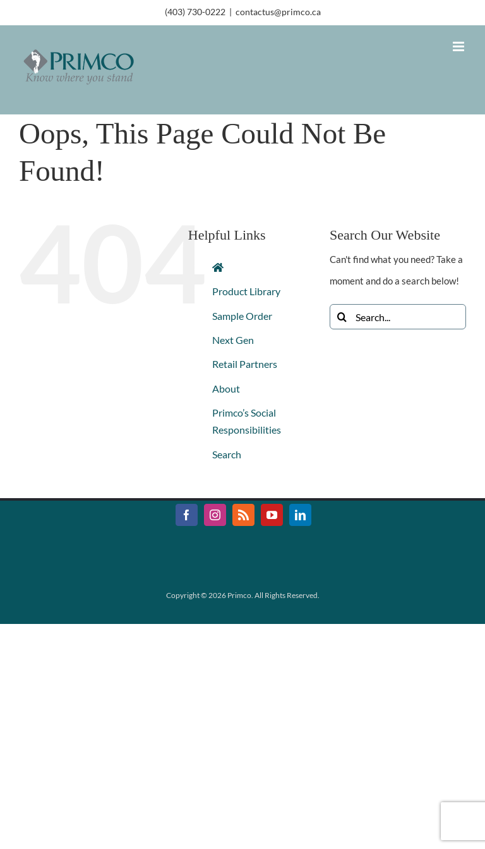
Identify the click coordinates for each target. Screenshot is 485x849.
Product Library (246, 291)
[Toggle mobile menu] (459, 46)
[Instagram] (215, 515)
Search (226, 454)
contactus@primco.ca (278, 11)
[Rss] (243, 515)
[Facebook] (187, 515)
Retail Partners (244, 364)
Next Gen (233, 340)
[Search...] (398, 316)
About (226, 388)
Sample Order (242, 316)
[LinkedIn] (300, 515)
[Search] (342, 316)
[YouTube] (272, 515)
